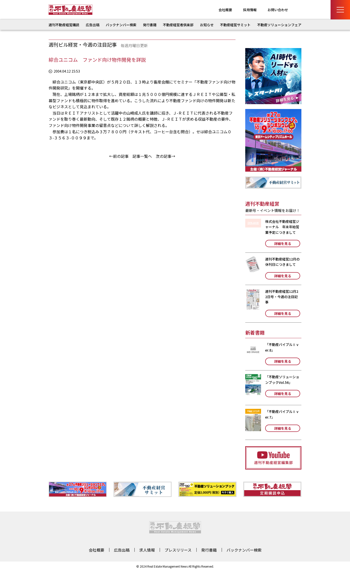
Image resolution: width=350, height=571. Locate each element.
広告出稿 (92, 24)
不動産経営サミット (235, 24)
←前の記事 (119, 156)
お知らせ (207, 24)
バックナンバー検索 (121, 24)
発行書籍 (150, 24)
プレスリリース (178, 550)
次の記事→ (165, 156)
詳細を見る (282, 243)
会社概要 (225, 9)
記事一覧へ (142, 156)
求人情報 (147, 550)
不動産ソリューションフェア (279, 24)
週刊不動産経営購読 (64, 24)
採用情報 (250, 9)
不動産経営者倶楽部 (178, 24)
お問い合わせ (278, 9)
